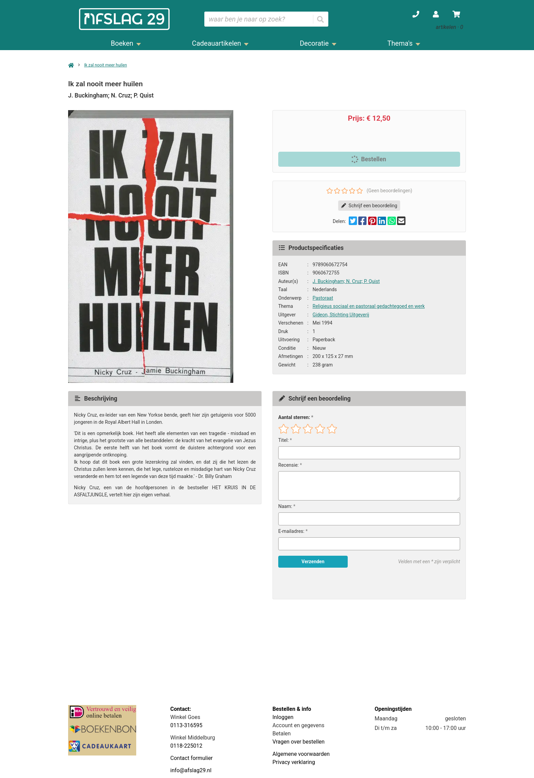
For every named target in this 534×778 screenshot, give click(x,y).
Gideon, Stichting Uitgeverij (341, 314)
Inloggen (283, 717)
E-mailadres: (291, 531)
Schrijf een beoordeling (369, 205)
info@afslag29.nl (190, 770)
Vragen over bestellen (298, 741)
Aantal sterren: (294, 417)
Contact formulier (191, 758)
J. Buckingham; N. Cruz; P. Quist (346, 281)
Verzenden (312, 561)
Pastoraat (323, 298)
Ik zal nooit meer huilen (105, 65)
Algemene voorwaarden (301, 754)
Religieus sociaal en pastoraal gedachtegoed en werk (369, 306)
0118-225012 (186, 746)
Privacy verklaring (293, 762)
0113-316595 (186, 725)
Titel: (283, 440)
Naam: (285, 506)
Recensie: (288, 465)
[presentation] (321, 583)
